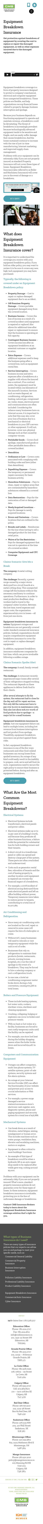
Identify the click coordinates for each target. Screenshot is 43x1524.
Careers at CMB (11, 1480)
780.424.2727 (25, 1329)
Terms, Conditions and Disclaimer (21, 1491)
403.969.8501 (24, 1388)
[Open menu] (31, 11)
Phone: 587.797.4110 (21, 1405)
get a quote (15, 198)
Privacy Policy (21, 1494)
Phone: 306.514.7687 (21, 1422)
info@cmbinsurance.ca (21, 1334)
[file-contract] (34, 5)
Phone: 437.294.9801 (21, 1439)
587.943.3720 (25, 1385)
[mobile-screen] (28, 4)
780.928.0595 (25, 1368)
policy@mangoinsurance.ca (21, 1460)
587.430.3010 (25, 1457)
